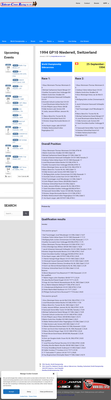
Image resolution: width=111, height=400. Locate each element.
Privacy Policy (33, 396)
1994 (43, 364)
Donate (96, 3)
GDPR (106, 3)
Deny (29, 391)
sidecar (66, 366)
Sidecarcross (73, 366)
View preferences (46, 391)
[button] (54, 374)
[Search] (26, 213)
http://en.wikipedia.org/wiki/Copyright (61, 395)
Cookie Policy (24, 396)
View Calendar (23, 176)
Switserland (86, 366)
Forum (33, 41)
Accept (11, 391)
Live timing (72, 41)
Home (78, 3)
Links (41, 41)
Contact (87, 3)
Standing (80, 366)
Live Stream (84, 41)
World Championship (18, 41)
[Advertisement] (55, 23)
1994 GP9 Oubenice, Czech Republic (53, 368)
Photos (50, 41)
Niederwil (55, 366)
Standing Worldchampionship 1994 (52, 370)
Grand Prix (48, 366)
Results (47, 364)
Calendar (61, 41)
